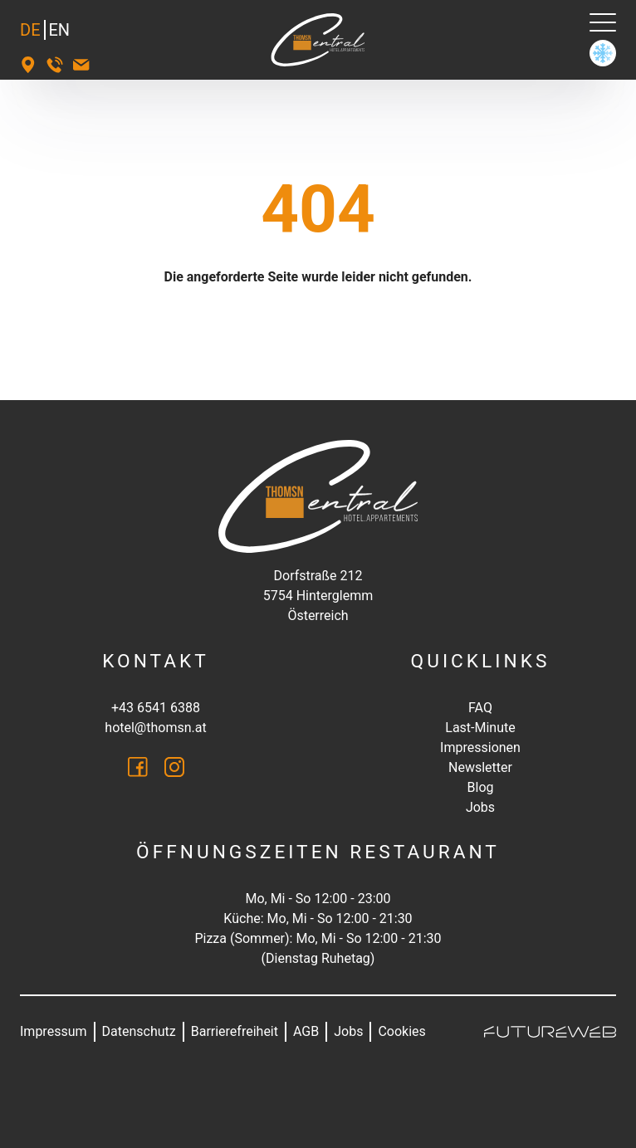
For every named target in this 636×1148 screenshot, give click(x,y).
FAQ (480, 708)
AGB (306, 1031)
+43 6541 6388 (155, 708)
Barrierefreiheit (234, 1031)
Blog (480, 787)
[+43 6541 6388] (54, 64)
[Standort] (28, 64)
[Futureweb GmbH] (549, 1032)
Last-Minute (480, 727)
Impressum (53, 1031)
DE (30, 30)
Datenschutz (139, 1031)
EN (60, 30)
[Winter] (603, 53)
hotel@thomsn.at (155, 727)
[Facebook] (138, 767)
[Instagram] (174, 767)
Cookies (401, 1031)
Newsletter (480, 767)
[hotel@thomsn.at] (81, 64)
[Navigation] (603, 22)
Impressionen (480, 747)
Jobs (480, 807)
